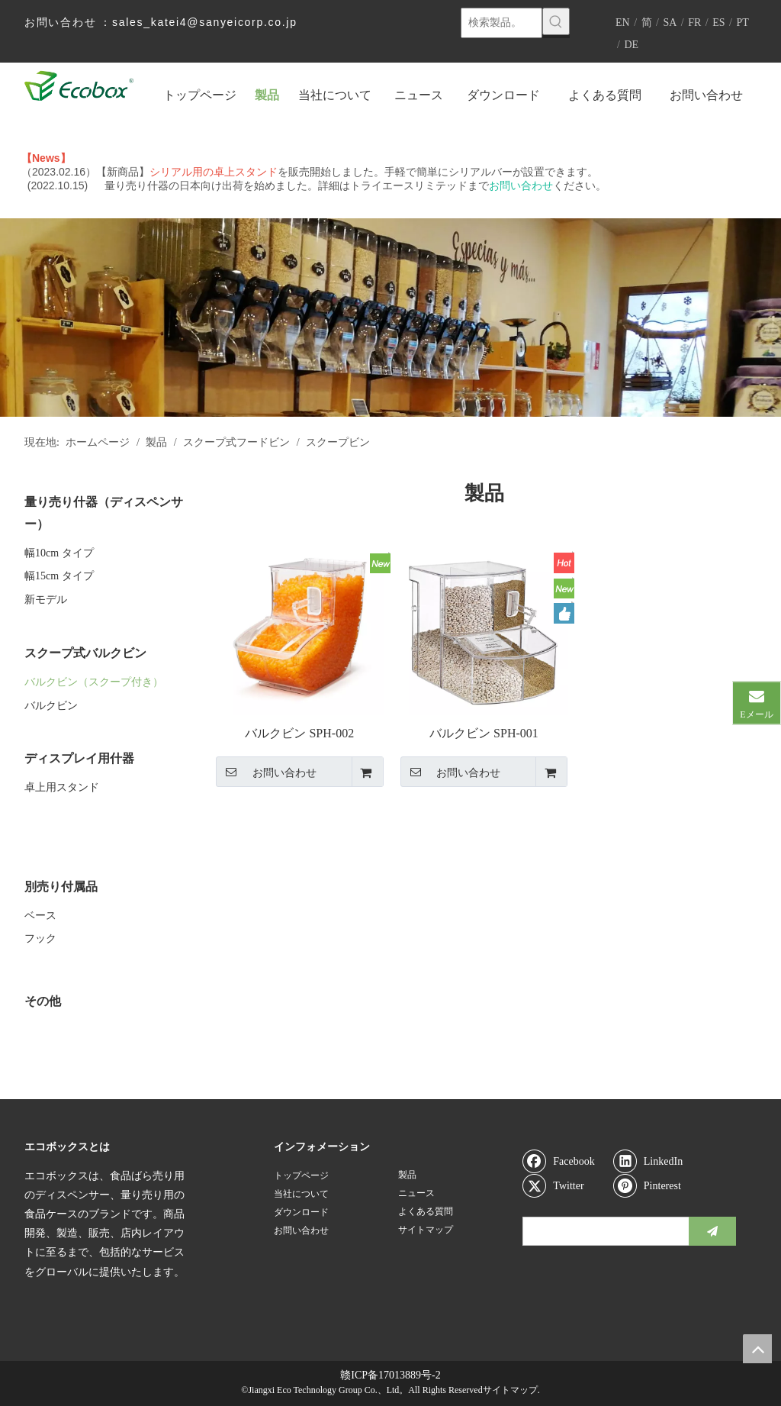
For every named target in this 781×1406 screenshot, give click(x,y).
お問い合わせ (266, 771)
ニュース (416, 1193)
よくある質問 (425, 1211)
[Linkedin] (655, 1161)
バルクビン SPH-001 (483, 733)
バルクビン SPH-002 (299, 733)
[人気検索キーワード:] (556, 21)
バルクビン (51, 705)
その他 (42, 1001)
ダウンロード (301, 1212)
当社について (301, 1193)
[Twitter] (564, 1185)
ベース (40, 915)
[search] (602, 1231)
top (757, 1348)
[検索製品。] (501, 23)
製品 (407, 1174)
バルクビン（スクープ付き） (93, 682)
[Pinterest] (655, 1185)
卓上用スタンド (61, 787)
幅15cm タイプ (59, 576)
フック (40, 938)
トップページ (301, 1175)
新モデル (45, 599)
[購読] (712, 1231)
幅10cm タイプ (59, 553)
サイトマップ (425, 1229)
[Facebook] (564, 1161)
